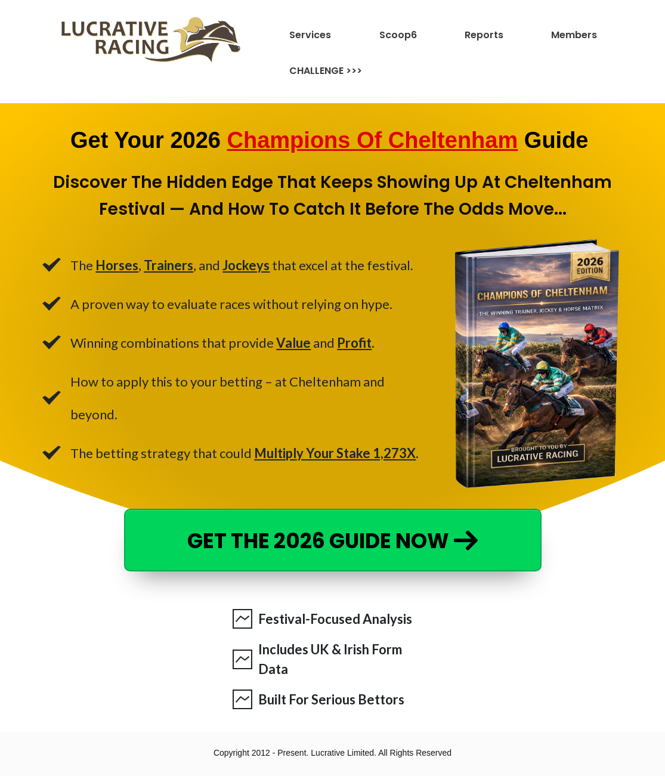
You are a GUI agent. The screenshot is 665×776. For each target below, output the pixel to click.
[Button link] (333, 540)
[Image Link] (150, 40)
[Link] (322, 35)
